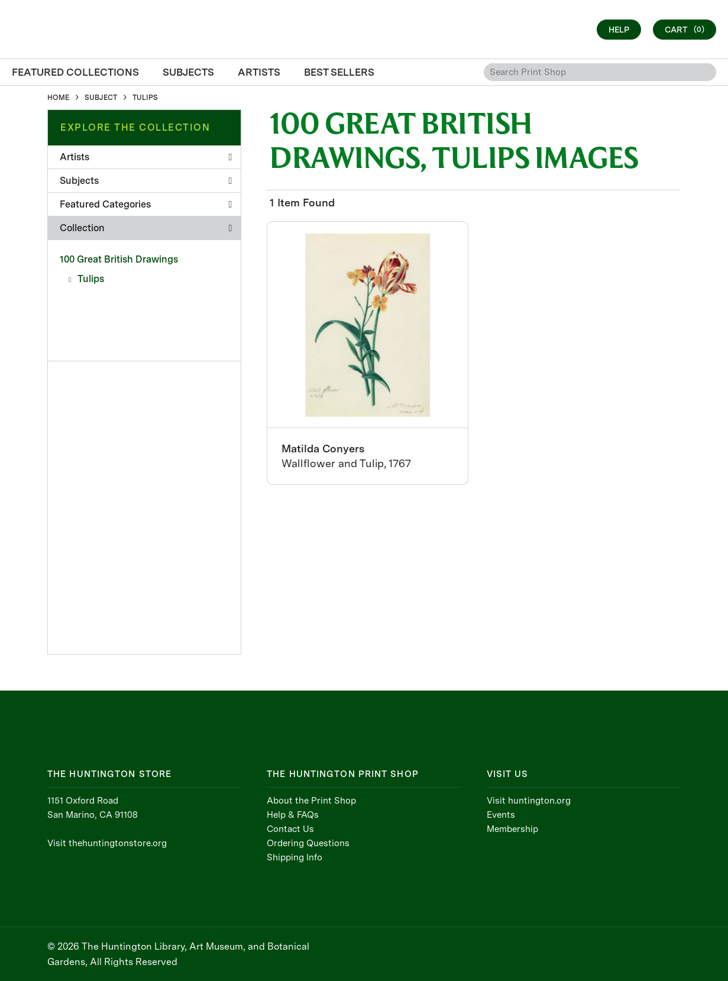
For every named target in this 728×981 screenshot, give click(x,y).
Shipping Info (294, 857)
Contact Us (290, 829)
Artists (146, 157)
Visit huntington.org (529, 800)
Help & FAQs (293, 815)
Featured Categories (146, 204)
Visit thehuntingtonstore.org (107, 843)
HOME (58, 97)
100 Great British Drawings (119, 259)
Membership (512, 829)
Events (501, 815)
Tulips (90, 278)
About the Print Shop (311, 800)
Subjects (146, 180)
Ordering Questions (308, 843)
